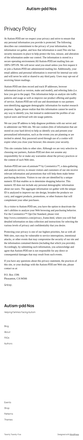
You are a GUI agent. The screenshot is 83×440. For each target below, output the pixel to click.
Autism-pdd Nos (41, 8)
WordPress (74, 434)
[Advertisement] (40, 373)
